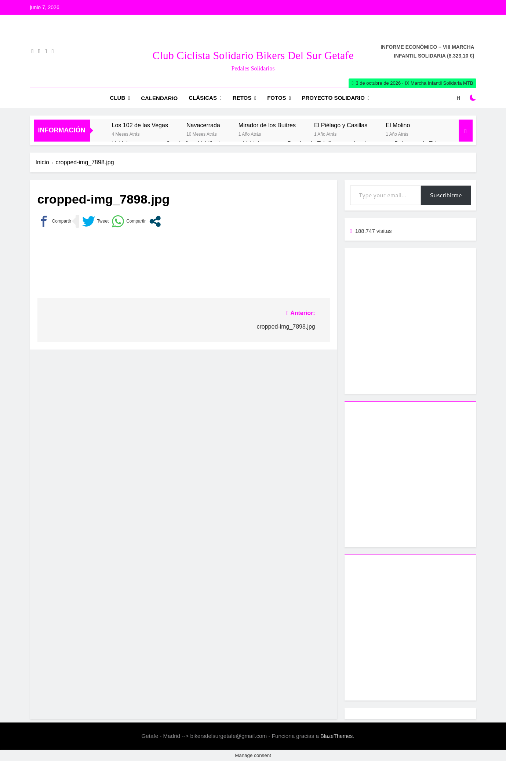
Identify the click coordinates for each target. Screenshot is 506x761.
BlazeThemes (336, 736)
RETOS (242, 98)
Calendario (159, 98)
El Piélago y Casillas (340, 125)
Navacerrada (203, 125)
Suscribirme (446, 195)
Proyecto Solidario (333, 98)
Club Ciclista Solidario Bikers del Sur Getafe (252, 55)
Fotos (276, 98)
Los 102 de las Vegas (140, 125)
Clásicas (203, 98)
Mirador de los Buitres (267, 125)
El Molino (398, 125)
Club (117, 98)
